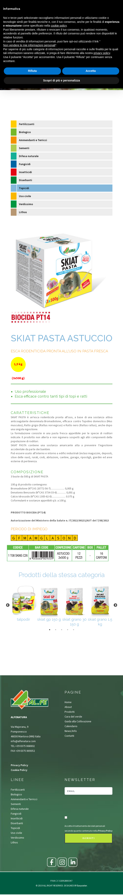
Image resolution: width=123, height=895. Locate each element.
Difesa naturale (28, 156)
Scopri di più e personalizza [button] (61, 80)
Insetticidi (25, 172)
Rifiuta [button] (32, 70)
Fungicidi (25, 164)
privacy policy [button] (101, 53)
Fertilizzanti (26, 124)
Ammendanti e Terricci (33, 140)
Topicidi (24, 188)
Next (115, 605)
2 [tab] (56, 630)
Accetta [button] (91, 70)
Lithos (23, 212)
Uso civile (25, 196)
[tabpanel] (23, 603)
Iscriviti (88, 838)
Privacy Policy (19, 765)
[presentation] (88, 806)
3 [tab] (62, 630)
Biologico (25, 132)
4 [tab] (68, 630)
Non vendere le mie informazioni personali (29, 45)
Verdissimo (26, 204)
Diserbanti (25, 180)
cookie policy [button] (59, 25)
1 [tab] (50, 630)
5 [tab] (74, 630)
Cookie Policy (19, 770)
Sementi (24, 148)
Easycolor (82, 885)
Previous (8, 605)
